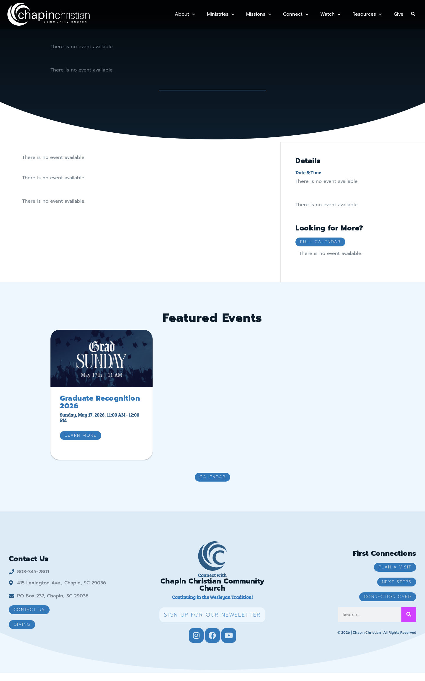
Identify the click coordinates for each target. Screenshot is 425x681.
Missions (258, 14)
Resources (367, 14)
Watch (330, 14)
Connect (295, 14)
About (185, 14)
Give (398, 14)
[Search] (408, 622)
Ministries (220, 14)
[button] (413, 14)
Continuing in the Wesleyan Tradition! (212, 605)
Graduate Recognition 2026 (100, 410)
